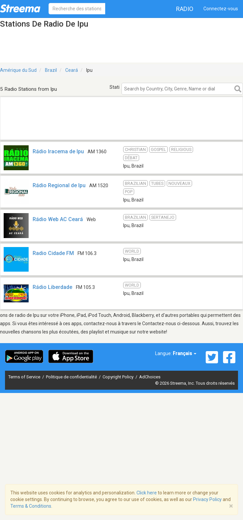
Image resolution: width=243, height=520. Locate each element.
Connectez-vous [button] (220, 8)
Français (184, 353)
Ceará (71, 70)
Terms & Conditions (30, 506)
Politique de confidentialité (72, 376)
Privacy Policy (207, 499)
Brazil (51, 70)
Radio (184, 8)
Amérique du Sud (18, 70)
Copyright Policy (118, 376)
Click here (146, 492)
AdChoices (149, 376)
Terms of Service (24, 376)
